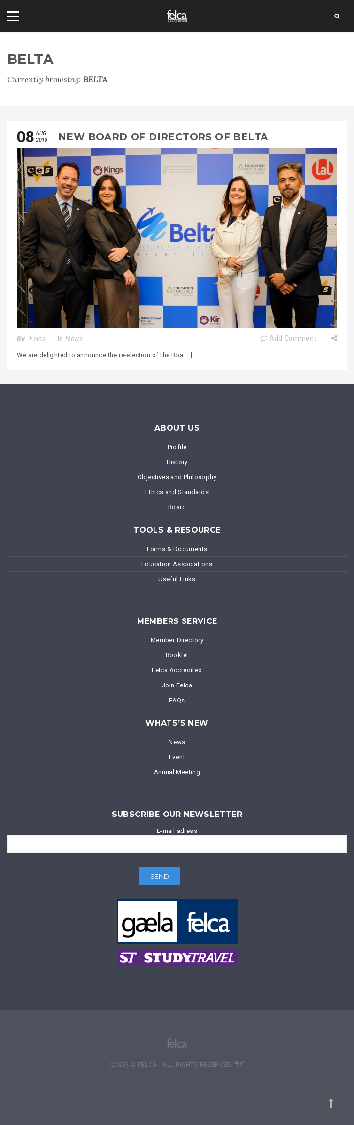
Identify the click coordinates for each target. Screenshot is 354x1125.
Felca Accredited (177, 670)
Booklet (177, 655)
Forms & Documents (177, 549)
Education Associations (177, 564)
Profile (177, 447)
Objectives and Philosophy (177, 477)
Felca (37, 338)
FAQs (177, 700)
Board (177, 507)
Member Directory (177, 640)
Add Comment (288, 338)
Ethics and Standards (177, 492)
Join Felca (177, 685)
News (74, 338)
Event (177, 757)
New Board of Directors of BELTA (163, 137)
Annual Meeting (177, 772)
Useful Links (177, 579)
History (177, 462)
